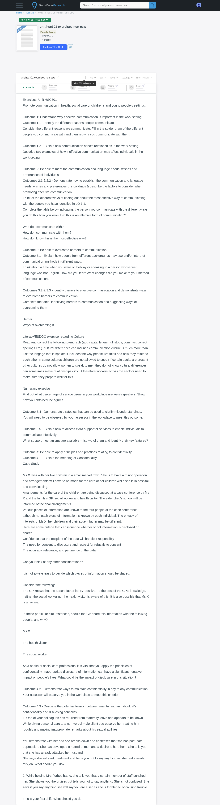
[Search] (152, 5)
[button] (19, 6)
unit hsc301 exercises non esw (56, 13)
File (93, 77)
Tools (114, 77)
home (19, 13)
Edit (102, 77)
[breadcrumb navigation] (110, 13)
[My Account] (200, 5)
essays (30, 13)
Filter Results (144, 77)
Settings (127, 77)
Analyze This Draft (53, 47)
